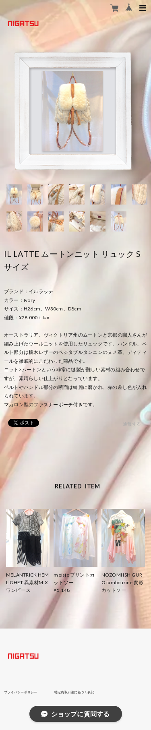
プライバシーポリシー (20, 692)
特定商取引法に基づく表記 (74, 692)
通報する (132, 423)
